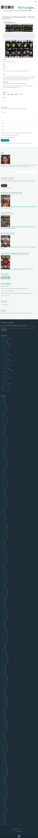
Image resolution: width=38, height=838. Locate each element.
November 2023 (4, 441)
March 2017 (3, 549)
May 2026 (2, 400)
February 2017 (3, 551)
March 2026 (3, 404)
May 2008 (2, 736)
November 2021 (4, 482)
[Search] (2, 171)
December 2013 (4, 612)
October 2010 (3, 683)
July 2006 (2, 777)
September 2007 (4, 751)
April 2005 (2, 803)
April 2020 (2, 514)
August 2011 (3, 664)
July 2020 (2, 510)
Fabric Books (3, 362)
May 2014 (2, 603)
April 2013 (2, 627)
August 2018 (3, 532)
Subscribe (4, 185)
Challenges (3, 351)
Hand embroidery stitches (6, 370)
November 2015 (4, 577)
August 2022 (3, 469)
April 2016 (2, 567)
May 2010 (2, 692)
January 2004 (3, 824)
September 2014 (4, 595)
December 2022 (4, 462)
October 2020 (3, 504)
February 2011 (3, 675)
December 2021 (4, 480)
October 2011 (3, 660)
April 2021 (2, 493)
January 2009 (3, 722)
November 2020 (4, 502)
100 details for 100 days (5, 338)
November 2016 (4, 556)
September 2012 (4, 640)
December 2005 (4, 790)
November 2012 (4, 636)
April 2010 (2, 694)
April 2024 (2, 432)
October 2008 (3, 727)
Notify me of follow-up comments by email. (10, 135)
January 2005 (3, 807)
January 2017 (3, 553)
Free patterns (3, 366)
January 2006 (3, 788)
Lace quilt (2, 375)
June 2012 (3, 645)
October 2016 (3, 558)
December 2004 (4, 809)
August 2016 (3, 562)
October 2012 (3, 638)
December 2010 (4, 679)
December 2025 (4, 410)
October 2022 (3, 465)
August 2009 (3, 709)
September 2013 (4, 618)
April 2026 (2, 402)
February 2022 (3, 476)
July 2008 (2, 733)
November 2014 (4, 592)
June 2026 (3, 398)
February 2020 (3, 517)
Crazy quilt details (4, 353)
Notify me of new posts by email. (8, 137)
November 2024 (4, 419)
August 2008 (3, 731)
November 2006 (4, 770)
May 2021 (2, 491)
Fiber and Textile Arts (5, 364)
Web (2, 388)
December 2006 (4, 768)
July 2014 (2, 599)
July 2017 (2, 541)
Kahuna (18, 829)
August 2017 (3, 540)
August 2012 (3, 642)
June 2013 (3, 623)
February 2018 (3, 534)
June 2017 (3, 543)
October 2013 (3, 616)
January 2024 (3, 437)
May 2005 (2, 801)
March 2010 (3, 696)
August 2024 (3, 424)
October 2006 (3, 772)
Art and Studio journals (5, 344)
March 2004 (3, 822)
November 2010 (4, 681)
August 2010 (3, 686)
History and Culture (4, 373)
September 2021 (4, 486)
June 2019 (3, 521)
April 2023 (2, 454)
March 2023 (3, 456)
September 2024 (4, 423)
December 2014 (4, 590)
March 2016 (3, 569)
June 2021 (3, 489)
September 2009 (4, 707)
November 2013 (4, 614)
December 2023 (4, 439)
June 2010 (3, 690)
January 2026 (3, 408)
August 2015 (3, 582)
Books (2, 349)
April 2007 (2, 761)
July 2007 (2, 755)
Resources (3, 379)
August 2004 (3, 813)
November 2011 (4, 658)
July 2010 (2, 688)
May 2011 (2, 670)
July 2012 (2, 644)
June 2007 (3, 757)
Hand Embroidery (4, 368)
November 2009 (4, 703)
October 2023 (3, 443)
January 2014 (3, 610)
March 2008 (3, 740)
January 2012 (3, 655)
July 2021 (2, 488)
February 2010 (3, 697)
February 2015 (3, 588)
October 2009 (3, 705)
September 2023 (4, 445)
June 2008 (3, 735)
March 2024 (3, 434)
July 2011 (2, 666)
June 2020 (3, 512)
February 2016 (3, 571)
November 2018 (4, 527)
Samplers (2, 381)
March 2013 (3, 629)
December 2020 (4, 501)
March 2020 (3, 515)
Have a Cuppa (3, 372)
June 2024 (3, 428)
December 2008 (4, 723)
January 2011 (3, 677)
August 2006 (3, 776)
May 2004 (2, 818)
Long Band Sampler (9, 10)
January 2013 (3, 632)
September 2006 (4, 774)
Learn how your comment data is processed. (24, 143)
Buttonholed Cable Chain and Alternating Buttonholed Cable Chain (16, 288)
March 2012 (3, 651)
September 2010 (4, 684)
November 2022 (4, 463)
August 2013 (3, 619)
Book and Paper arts (4, 347)
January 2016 (3, 573)
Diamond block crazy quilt (5, 360)
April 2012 (2, 649)
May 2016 (2, 566)
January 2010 (3, 699)
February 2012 (3, 653)
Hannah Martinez (4, 293)
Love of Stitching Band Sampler (10, 87)
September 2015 (4, 580)
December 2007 (4, 746)
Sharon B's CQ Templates (5, 383)
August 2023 (3, 447)
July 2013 (2, 621)
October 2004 (3, 811)
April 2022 (2, 473)
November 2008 (4, 725)
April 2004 (2, 820)
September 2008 (4, 729)
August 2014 (3, 597)
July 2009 (2, 711)
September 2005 (4, 796)
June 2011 (3, 668)
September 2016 (4, 560)
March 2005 (3, 805)
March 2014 (3, 606)
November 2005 (4, 792)
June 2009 (3, 712)
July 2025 (2, 413)
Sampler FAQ (21, 83)
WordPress (23, 829)
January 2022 (3, 478)
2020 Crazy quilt (4, 340)
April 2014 (2, 605)
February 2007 (3, 764)
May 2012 (2, 647)
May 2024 (2, 430)
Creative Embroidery (5, 359)
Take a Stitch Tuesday (5, 386)
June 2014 (3, 601)
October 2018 (3, 528)
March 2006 (3, 785)
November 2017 (4, 536)
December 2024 (4, 417)
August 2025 (3, 411)
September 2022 (4, 467)
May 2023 (2, 452)
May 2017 (2, 545)
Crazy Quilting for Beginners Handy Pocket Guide (20, 269)
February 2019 (3, 523)
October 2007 (3, 749)
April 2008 (2, 738)
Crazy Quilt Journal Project (6, 355)
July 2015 (2, 584)
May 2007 (2, 759)
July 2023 (2, 449)
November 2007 (4, 748)
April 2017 (2, 547)
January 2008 (3, 744)
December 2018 (4, 525)
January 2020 (3, 519)
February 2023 (3, 458)
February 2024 (3, 436)
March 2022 (3, 475)
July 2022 (2, 471)
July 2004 (2, 815)
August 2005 (3, 798)
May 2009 (2, 714)
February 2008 (3, 742)
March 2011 (3, 673)
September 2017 (4, 538)
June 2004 (3, 816)
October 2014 (3, 593)
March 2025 (3, 415)
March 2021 (3, 495)
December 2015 (4, 575)
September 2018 (4, 530)
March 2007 (3, 762)
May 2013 (2, 625)
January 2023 (3, 460)
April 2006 (2, 783)
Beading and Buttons (5, 346)
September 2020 (4, 506)
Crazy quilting (3, 357)
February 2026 (3, 406)
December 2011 (4, 657)
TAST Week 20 (7, 286)
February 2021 (3, 497)
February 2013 (3, 631)
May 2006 (2, 781)
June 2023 (3, 450)
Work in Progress (4, 390)
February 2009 (3, 720)
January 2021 (3, 499)
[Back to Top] (19, 836)
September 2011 (4, 662)
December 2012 (4, 634)
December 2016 (4, 554)
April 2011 (2, 671)
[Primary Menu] (36, 1)
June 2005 (3, 800)
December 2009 (4, 701)
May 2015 (2, 586)
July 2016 (2, 564)
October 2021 (3, 484)
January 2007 (3, 766)
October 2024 (3, 421)
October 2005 (3, 794)
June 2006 (3, 779)
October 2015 (3, 579)
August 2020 (3, 508)
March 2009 (3, 718)
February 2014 (3, 608)
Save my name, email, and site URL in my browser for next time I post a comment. (16, 132)
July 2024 (2, 426)
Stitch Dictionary (4, 385)
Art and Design (3, 342)
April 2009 (2, 716)
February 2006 (3, 787)
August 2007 (3, 753)
